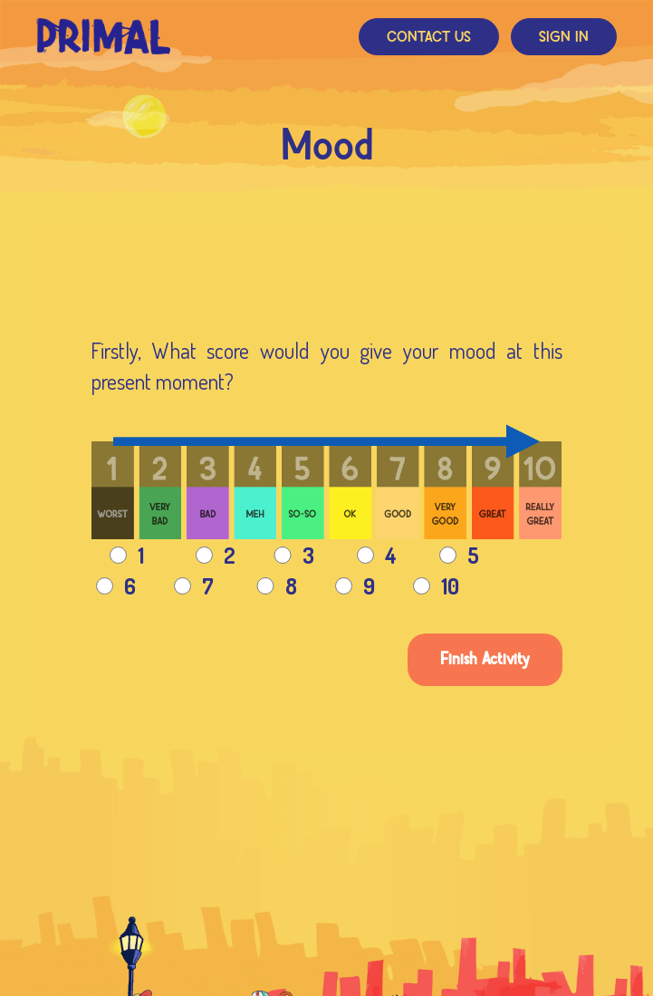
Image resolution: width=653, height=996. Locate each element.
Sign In (564, 37)
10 (436, 586)
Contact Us (429, 37)
